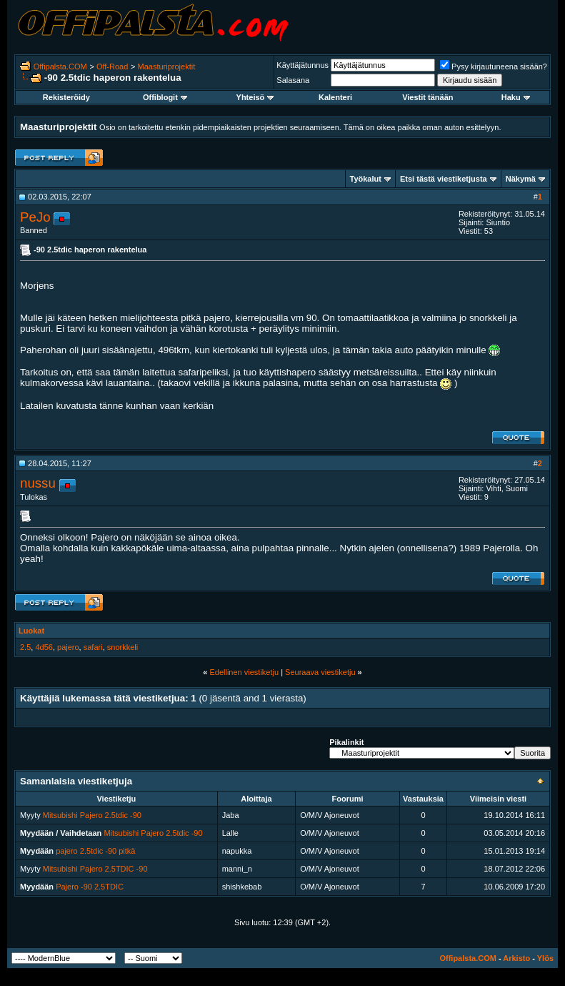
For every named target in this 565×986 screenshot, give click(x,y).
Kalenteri (335, 97)
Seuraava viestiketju (320, 672)
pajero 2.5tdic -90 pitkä (95, 851)
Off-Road (112, 66)
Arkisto (516, 958)
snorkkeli (122, 647)
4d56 (43, 647)
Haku (515, 97)
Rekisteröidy (66, 97)
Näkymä (521, 178)
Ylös (545, 958)
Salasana (292, 80)
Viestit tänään (427, 97)
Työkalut (365, 178)
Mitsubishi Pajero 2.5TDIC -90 (95, 868)
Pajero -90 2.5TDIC (90, 886)
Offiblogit (165, 97)
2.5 (25, 647)
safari (93, 647)
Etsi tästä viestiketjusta (443, 178)
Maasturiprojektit (167, 66)
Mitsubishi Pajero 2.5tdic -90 (92, 815)
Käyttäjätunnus (302, 65)
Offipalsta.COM (60, 66)
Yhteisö (255, 97)
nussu (38, 482)
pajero (68, 647)
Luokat (31, 630)
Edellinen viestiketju (244, 672)
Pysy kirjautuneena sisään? (493, 66)
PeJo (35, 217)
